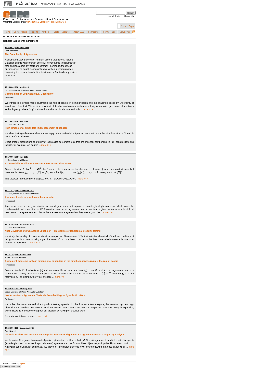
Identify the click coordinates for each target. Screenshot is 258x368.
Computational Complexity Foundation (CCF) (46, 22)
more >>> (88, 109)
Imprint (22, 364)
